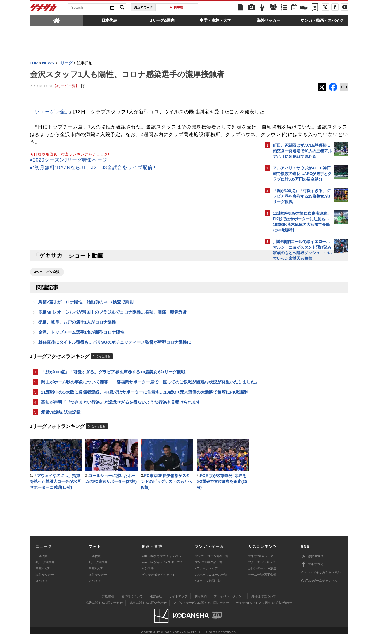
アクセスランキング (261, 558)
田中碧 (178, 7)
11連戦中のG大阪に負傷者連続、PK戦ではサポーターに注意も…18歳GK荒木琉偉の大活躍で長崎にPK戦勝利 (144, 411)
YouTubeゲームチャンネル (319, 577)
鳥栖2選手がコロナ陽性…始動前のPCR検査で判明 (86, 310)
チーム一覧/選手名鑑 (262, 571)
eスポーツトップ (206, 564)
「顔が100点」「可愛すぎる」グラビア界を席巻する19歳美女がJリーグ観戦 (113, 383)
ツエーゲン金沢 (52, 112)
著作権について (132, 592)
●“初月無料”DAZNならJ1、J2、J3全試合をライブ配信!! (93, 175)
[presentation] (56, 20)
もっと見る (103, 367)
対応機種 (108, 592)
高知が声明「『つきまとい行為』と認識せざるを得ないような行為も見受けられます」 (123, 422)
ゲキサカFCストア (261, 552)
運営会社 (156, 592)
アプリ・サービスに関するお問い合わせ (201, 599)
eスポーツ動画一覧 (208, 577)
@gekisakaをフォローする (295, 348)
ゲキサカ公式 (313, 560)
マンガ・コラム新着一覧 (212, 552)
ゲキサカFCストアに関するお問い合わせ (264, 599)
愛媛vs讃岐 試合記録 (60, 432)
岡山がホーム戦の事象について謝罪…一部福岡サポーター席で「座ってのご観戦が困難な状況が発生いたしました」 (143, 397)
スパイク (41, 577)
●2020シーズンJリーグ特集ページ (69, 168)
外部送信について (263, 592)
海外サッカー (44, 571)
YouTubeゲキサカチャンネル (162, 552)
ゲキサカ (44, 9)
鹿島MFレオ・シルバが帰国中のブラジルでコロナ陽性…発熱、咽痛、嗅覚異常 (112, 321)
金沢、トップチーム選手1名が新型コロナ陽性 (81, 342)
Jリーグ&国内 (44, 558)
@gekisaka (312, 552)
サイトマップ (178, 592)
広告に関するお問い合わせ (104, 599)
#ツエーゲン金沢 (47, 280)
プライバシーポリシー (229, 592)
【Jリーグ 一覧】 (66, 86)
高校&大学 (42, 564)
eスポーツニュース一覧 (211, 571)
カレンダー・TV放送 (262, 564)
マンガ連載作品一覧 (208, 558)
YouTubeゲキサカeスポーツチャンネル (162, 561)
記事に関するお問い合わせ (148, 599)
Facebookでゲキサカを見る (296, 360)
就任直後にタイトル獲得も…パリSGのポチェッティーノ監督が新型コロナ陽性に (114, 353)
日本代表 (41, 552)
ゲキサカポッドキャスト (158, 571)
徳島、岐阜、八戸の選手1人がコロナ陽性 (77, 332)
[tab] (56, 20)
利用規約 (200, 592)
